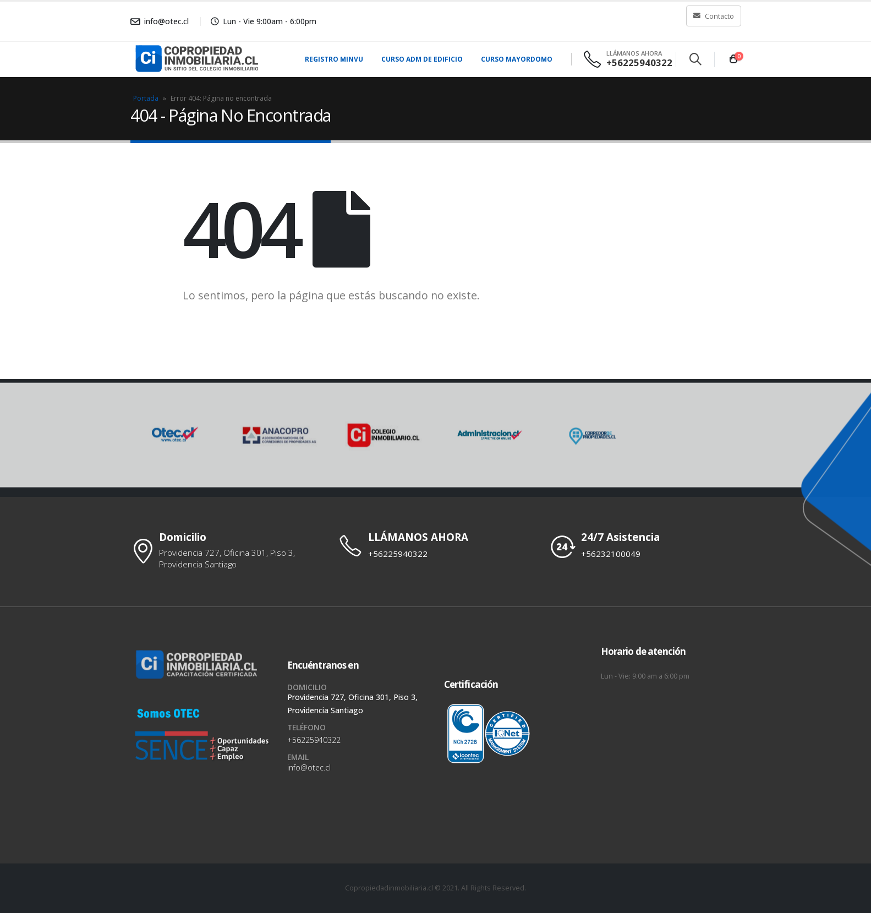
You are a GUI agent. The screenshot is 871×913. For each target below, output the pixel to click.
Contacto (713, 16)
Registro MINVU (334, 59)
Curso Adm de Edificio (422, 59)
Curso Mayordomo (516, 59)
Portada (145, 98)
